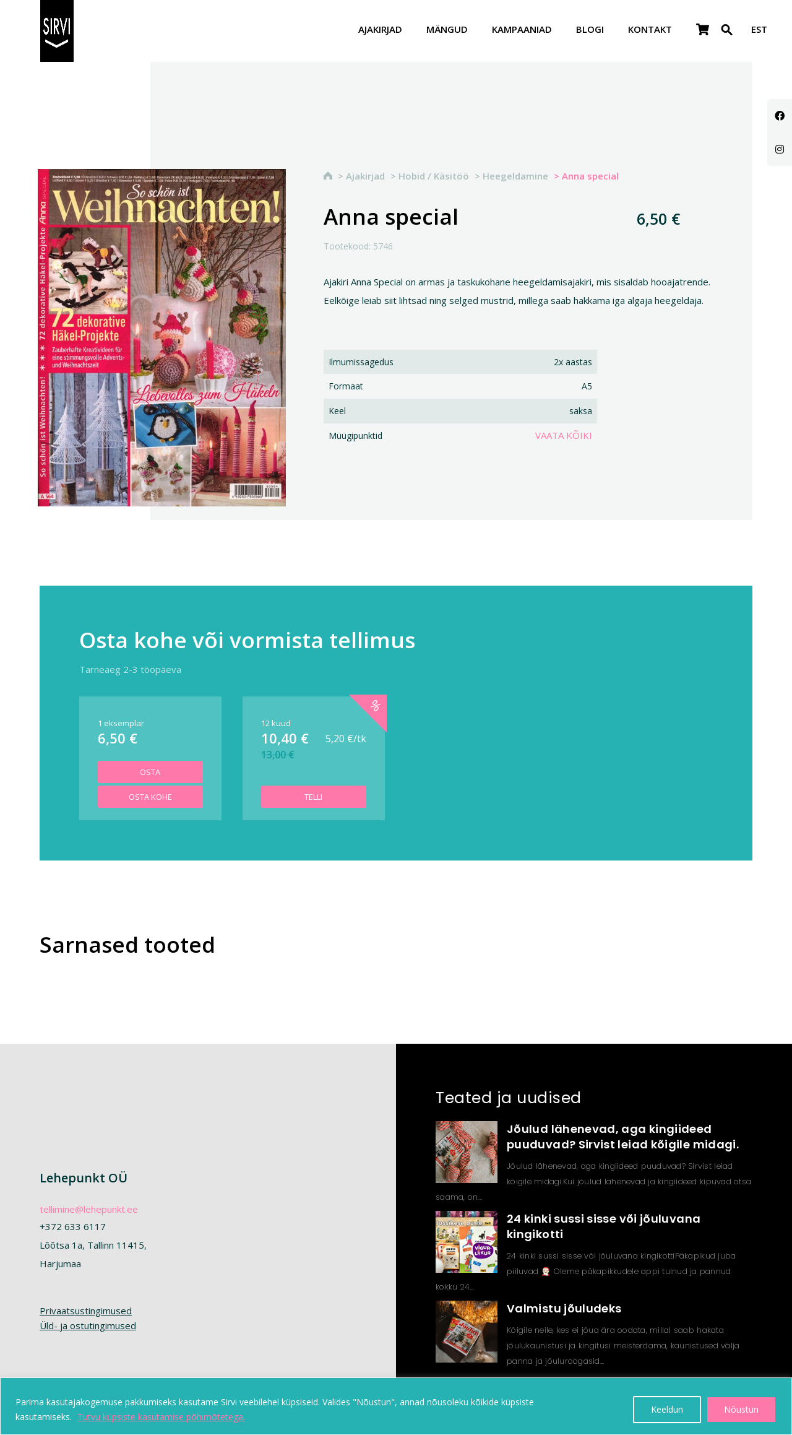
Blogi (590, 30)
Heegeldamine (515, 176)
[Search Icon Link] (727, 37)
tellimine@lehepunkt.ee (89, 1209)
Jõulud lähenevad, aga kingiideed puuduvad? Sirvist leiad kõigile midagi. (623, 1136)
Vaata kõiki (563, 435)
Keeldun (667, 1409)
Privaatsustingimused (86, 1310)
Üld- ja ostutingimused (88, 1325)
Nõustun (741, 1409)
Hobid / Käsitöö (433, 176)
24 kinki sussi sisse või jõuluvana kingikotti (603, 1226)
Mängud (447, 30)
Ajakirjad (380, 30)
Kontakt (650, 30)
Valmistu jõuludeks (564, 1308)
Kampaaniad (522, 30)
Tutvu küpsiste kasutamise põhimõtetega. (161, 1417)
